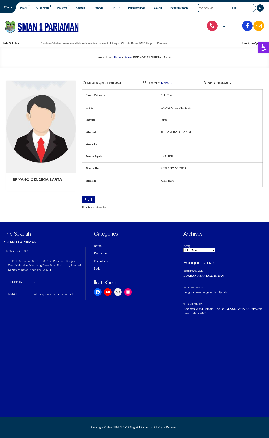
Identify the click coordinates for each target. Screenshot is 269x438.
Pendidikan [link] (101, 261)
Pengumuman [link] (179, 7)
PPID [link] (116, 7)
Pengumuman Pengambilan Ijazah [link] (205, 292)
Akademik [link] (42, 7)
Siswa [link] (127, 57)
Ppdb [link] (97, 268)
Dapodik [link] (99, 7)
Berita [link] (98, 246)
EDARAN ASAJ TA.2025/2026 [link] (203, 275)
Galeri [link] (158, 7)
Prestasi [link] (62, 7)
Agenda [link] (80, 7)
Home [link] (8, 7)
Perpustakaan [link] (136, 7)
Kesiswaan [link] (101, 253)
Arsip (186, 246)
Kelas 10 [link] (167, 83)
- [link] (224, 25)
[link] (263, 47)
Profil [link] (23, 7)
